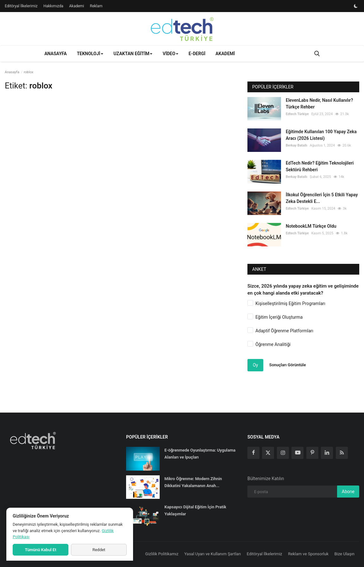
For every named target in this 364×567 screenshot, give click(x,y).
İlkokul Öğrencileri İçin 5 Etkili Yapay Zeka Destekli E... (322, 198)
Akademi (76, 6)
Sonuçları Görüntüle (287, 364)
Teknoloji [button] (90, 53)
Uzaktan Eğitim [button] (132, 53)
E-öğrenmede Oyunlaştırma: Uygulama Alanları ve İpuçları (199, 453)
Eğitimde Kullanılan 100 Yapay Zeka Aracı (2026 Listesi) (321, 135)
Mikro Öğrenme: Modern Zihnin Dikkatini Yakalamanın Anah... (193, 482)
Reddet (99, 549)
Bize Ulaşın (345, 553)
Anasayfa (55, 53)
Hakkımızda (53, 6)
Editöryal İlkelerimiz (21, 6)
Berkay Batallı (296, 145)
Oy (255, 365)
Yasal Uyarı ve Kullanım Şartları (212, 553)
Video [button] (170, 53)
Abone (348, 491)
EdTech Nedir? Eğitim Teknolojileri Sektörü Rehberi (320, 166)
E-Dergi (196, 53)
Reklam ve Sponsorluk (308, 553)
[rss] (342, 453)
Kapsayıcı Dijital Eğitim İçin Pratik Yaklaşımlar (195, 510)
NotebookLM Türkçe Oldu (311, 226)
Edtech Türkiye (297, 114)
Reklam (96, 6)
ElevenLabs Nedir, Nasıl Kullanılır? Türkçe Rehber (319, 103)
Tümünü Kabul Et (40, 549)
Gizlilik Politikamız (161, 553)
